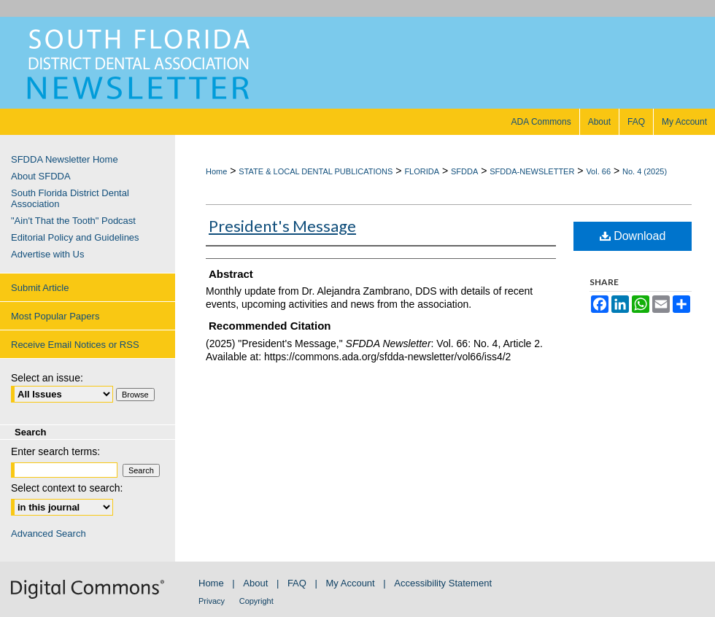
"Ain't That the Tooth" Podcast (73, 220)
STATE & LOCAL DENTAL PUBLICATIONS (316, 171)
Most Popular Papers (55, 316)
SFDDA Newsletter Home (64, 159)
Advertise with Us (47, 254)
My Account (350, 583)
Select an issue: (47, 378)
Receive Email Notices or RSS (75, 344)
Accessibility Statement (443, 583)
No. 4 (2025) (644, 171)
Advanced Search (48, 533)
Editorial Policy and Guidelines (75, 237)
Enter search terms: (55, 451)
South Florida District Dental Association (70, 198)
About (255, 583)
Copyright (256, 601)
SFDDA (464, 171)
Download (633, 236)
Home (216, 171)
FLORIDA (421, 171)
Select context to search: (67, 488)
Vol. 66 (598, 171)
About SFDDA (41, 176)
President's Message (282, 226)
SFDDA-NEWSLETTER (532, 171)
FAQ (296, 583)
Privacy (211, 601)
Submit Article (40, 287)
